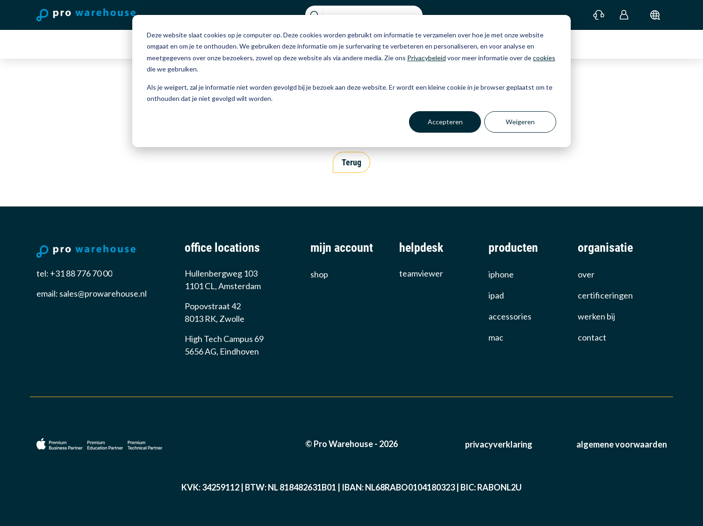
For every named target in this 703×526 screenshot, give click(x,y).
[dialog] (351, 81)
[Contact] (599, 15)
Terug (351, 162)
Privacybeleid (426, 58)
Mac (495, 337)
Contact (592, 337)
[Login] (624, 15)
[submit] (655, 15)
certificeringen (605, 295)
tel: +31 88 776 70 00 (74, 273)
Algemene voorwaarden (621, 444)
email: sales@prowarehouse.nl (91, 293)
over (586, 274)
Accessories (509, 316)
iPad (496, 295)
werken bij (596, 316)
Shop (319, 274)
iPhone (501, 274)
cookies (544, 58)
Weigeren (520, 122)
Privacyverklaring (498, 444)
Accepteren (445, 122)
